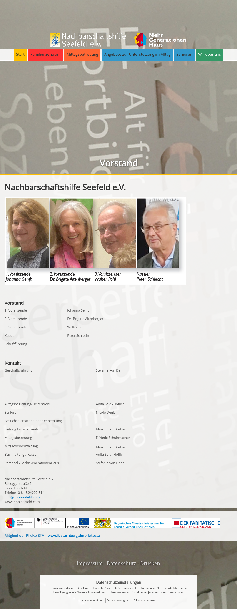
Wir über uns (209, 54)
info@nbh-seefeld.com (22, 497)
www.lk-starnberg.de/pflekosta (74, 535)
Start (20, 54)
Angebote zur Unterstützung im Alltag (137, 54)
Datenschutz (121, 563)
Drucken (150, 563)
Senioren (184, 54)
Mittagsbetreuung (82, 54)
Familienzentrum (45, 54)
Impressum (90, 563)
